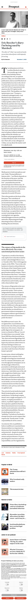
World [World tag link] (3, 36)
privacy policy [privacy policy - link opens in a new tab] (13, 564)
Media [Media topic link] (14, 453)
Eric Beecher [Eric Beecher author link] (6, 59)
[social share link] (9, 39)
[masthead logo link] (14, 7)
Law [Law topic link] (2, 453)
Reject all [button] (7, 598)
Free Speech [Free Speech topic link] (21, 453)
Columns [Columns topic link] (8, 453)
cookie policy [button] (8, 567)
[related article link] (14, 472)
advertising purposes (14, 571)
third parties (19, 568)
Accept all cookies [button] (20, 598)
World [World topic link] (3, 454)
